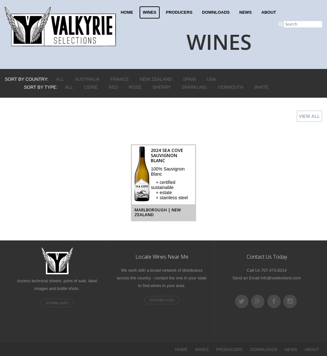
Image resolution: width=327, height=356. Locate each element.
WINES (149, 12)
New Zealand (156, 79)
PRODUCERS (179, 12)
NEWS (245, 12)
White (261, 87)
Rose (135, 87)
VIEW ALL (309, 116)
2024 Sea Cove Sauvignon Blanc (167, 155)
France (119, 79)
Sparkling (194, 87)
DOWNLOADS (216, 12)
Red (113, 87)
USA (211, 79)
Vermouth (230, 87)
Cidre (91, 87)
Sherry (161, 87)
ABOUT (268, 12)
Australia (87, 79)
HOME (127, 12)
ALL (60, 79)
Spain (189, 79)
